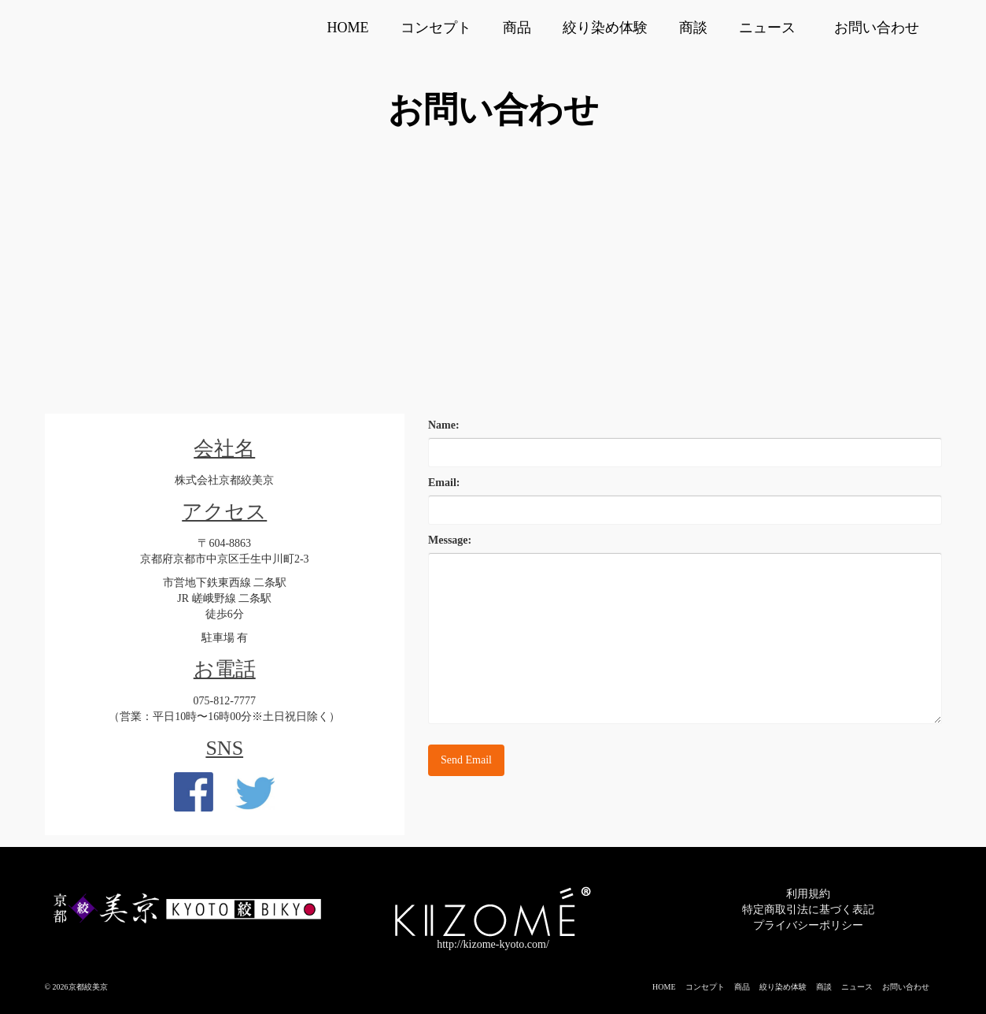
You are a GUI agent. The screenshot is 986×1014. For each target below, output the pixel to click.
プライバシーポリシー (808, 925)
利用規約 (808, 894)
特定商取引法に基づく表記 (808, 910)
